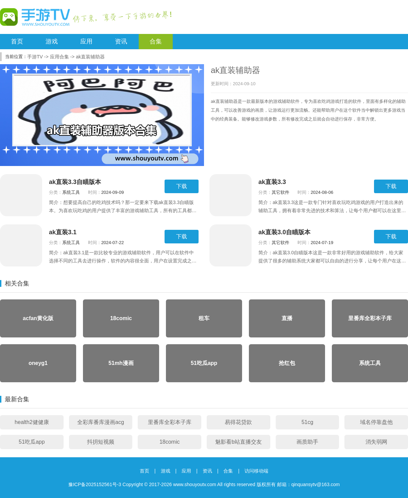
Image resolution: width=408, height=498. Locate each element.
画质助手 (307, 442)
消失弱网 (376, 442)
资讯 (121, 41)
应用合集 (59, 56)
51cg (307, 422)
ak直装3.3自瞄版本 (75, 182)
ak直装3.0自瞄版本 (284, 232)
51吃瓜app (32, 442)
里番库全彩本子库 (169, 422)
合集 (156, 41)
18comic (169, 442)
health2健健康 (32, 422)
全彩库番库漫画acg (100, 422)
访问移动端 (256, 471)
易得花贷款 (238, 422)
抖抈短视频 (100, 442)
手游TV (35, 56)
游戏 (52, 41)
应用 (86, 41)
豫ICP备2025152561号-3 (94, 484)
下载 (181, 186)
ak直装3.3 (272, 182)
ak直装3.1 (62, 232)
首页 (17, 41)
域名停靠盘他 (376, 422)
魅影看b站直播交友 (238, 442)
